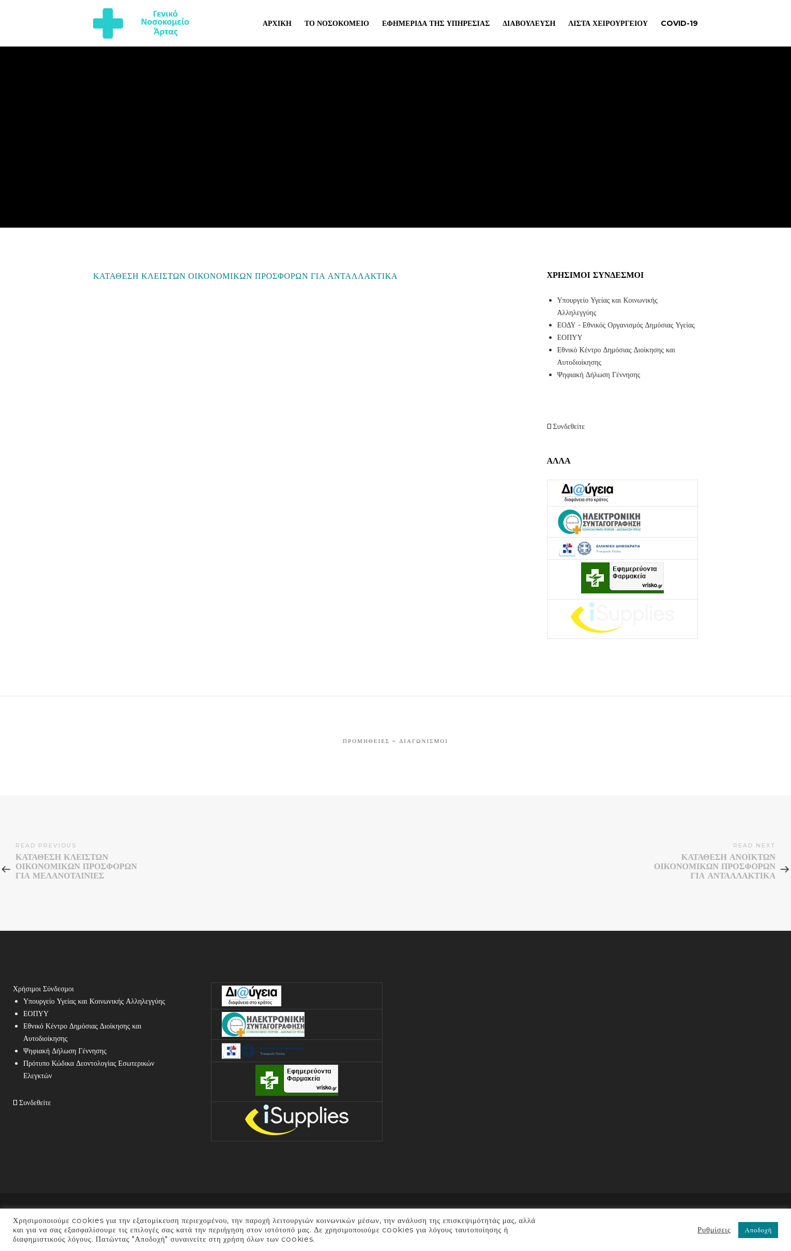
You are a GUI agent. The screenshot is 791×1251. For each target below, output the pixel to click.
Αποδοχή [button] (758, 1230)
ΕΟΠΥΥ (570, 337)
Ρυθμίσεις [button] (714, 1229)
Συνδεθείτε (566, 426)
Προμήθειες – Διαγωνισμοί (395, 740)
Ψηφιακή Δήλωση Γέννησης (599, 374)
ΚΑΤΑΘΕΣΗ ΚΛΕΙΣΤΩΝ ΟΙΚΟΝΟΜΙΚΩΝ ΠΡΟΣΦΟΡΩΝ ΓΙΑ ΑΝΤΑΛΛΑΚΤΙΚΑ (245, 276)
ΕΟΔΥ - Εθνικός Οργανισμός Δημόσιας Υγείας (626, 325)
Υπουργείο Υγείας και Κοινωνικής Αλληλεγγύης (94, 1001)
